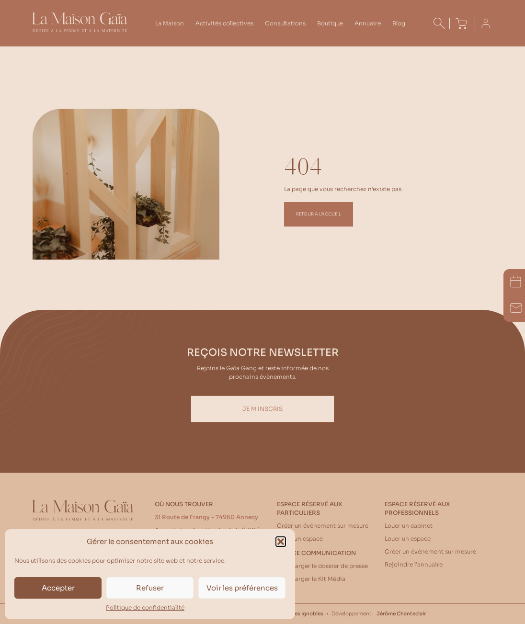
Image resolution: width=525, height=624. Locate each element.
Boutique (330, 23)
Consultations (285, 23)
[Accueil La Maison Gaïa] (80, 30)
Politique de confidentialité (145, 607)
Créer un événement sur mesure (322, 525)
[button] (280, 541)
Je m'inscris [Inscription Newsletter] (262, 408)
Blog (398, 23)
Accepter (58, 587)
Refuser (150, 587)
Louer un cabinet (409, 525)
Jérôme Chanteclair (401, 614)
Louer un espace (300, 538)
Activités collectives (224, 23)
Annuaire (367, 23)
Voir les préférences (242, 587)
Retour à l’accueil (318, 214)
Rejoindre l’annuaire (414, 564)
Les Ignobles (307, 614)
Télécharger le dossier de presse (322, 565)
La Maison (169, 23)
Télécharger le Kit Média (311, 578)
